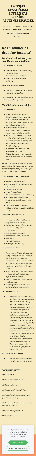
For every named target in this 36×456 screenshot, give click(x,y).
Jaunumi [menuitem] (16, 26)
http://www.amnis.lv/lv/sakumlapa (13, 403)
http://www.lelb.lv (8, 375)
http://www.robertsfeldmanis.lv (12, 411)
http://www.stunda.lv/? (9, 416)
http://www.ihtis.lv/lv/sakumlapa (13, 395)
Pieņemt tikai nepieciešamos (18, 448)
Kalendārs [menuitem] (18, 37)
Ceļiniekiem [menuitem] (27, 26)
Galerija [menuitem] (6, 30)
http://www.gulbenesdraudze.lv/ (12, 380)
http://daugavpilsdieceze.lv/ (11, 385)
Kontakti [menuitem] (17, 30)
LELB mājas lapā (17, 100)
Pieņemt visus (18, 442)
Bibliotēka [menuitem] (28, 30)
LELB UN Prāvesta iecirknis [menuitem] (18, 33)
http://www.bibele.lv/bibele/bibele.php (14, 390)
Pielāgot (22, 436)
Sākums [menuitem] (7, 26)
